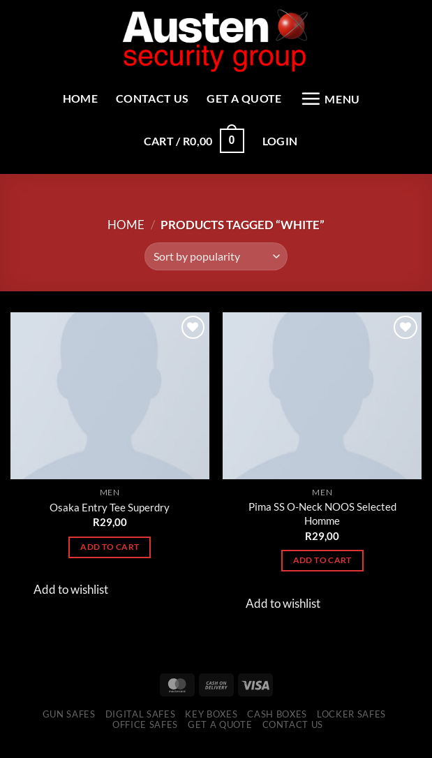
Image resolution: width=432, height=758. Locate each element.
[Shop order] (216, 267)
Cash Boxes (277, 723)
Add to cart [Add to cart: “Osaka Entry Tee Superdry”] (109, 556)
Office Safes (145, 735)
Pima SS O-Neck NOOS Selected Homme (322, 524)
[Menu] (345, 101)
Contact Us (143, 100)
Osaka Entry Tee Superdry (110, 517)
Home (63, 100)
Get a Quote (248, 100)
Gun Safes (69, 723)
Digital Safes (140, 723)
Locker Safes (351, 723)
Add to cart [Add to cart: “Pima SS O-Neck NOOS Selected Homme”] (322, 570)
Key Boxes (211, 723)
